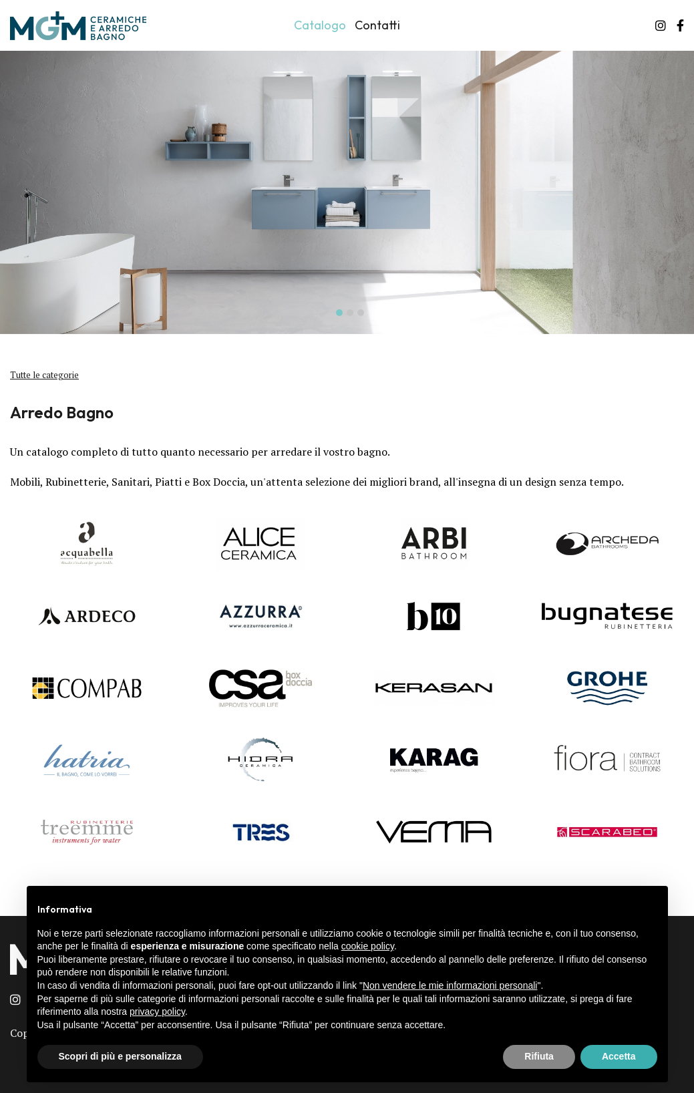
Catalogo (320, 25)
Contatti (377, 25)
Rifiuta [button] (539, 1056)
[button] (336, 311)
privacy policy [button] (157, 1011)
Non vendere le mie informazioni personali (450, 985)
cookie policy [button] (367, 946)
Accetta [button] (619, 1056)
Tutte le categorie (44, 375)
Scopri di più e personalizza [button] (120, 1056)
